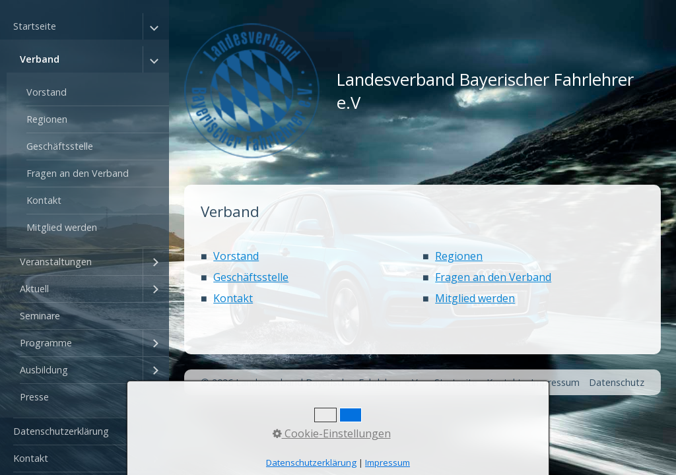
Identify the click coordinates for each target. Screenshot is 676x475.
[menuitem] (84, 215)
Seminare (40, 315)
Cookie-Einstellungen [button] (332, 433)
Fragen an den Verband (77, 173)
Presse (34, 397)
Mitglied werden (61, 227)
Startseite (34, 26)
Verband (39, 59)
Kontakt (43, 200)
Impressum (555, 382)
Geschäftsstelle (59, 146)
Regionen (46, 119)
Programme (46, 342)
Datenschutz (616, 382)
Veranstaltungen (56, 261)
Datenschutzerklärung (61, 431)
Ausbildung (44, 370)
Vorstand (46, 92)
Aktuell (34, 288)
